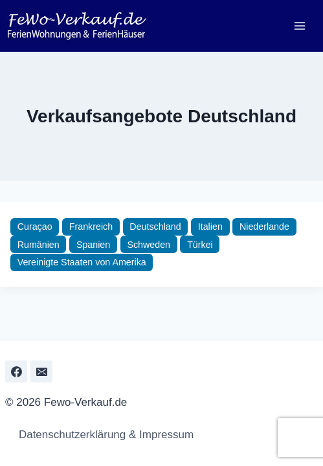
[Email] (41, 372)
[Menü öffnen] (299, 26)
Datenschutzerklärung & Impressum (103, 434)
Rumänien (38, 244)
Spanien (93, 244)
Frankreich (91, 226)
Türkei (200, 244)
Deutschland (155, 226)
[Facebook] (16, 372)
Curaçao (34, 226)
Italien (210, 226)
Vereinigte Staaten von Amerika (81, 262)
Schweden (148, 244)
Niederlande (264, 226)
